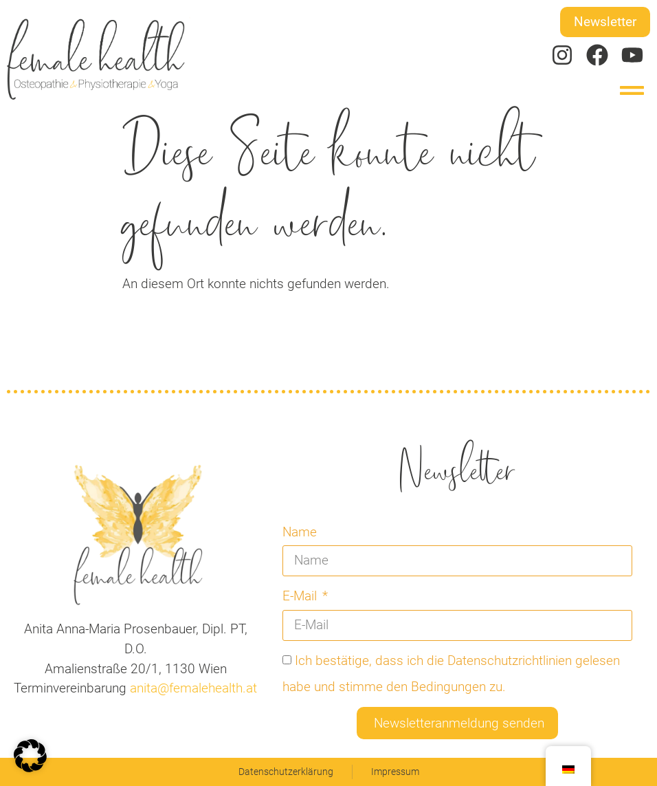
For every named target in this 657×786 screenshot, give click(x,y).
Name (299, 532)
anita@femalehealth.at (191, 688)
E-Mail (301, 596)
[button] (632, 90)
